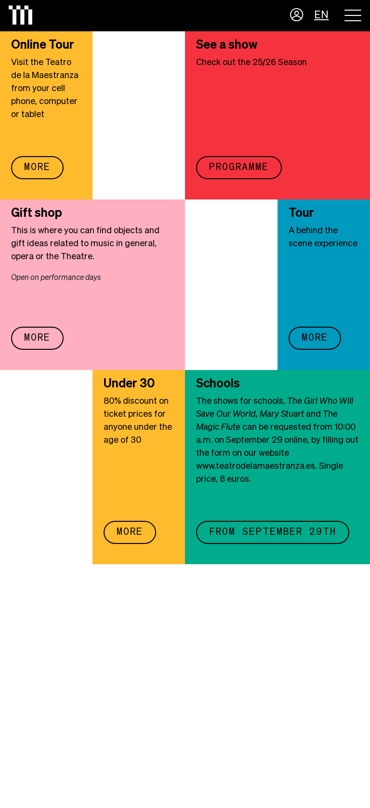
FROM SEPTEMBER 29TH (272, 532)
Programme (239, 167)
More (37, 167)
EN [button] (321, 15)
